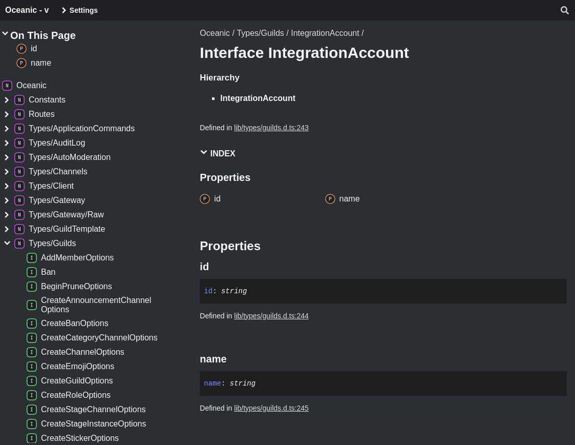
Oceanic (215, 33)
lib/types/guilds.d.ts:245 (271, 408)
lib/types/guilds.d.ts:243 (271, 128)
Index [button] (217, 153)
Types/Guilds (260, 33)
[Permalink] (218, 266)
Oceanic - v (27, 10)
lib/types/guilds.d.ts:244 (271, 316)
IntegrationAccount (325, 33)
